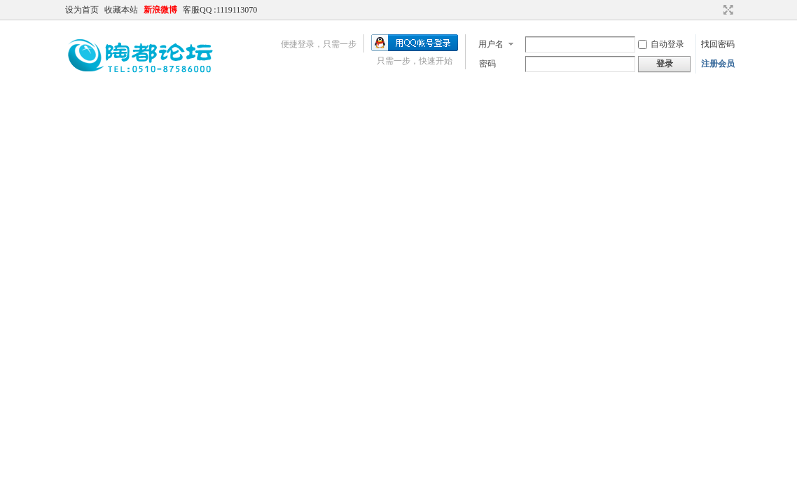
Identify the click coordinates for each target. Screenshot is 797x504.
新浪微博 (160, 10)
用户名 (491, 44)
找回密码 (718, 44)
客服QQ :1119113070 (220, 10)
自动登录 (661, 44)
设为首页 (82, 10)
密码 (487, 64)
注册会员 (718, 64)
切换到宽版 (727, 10)
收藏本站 (121, 10)
